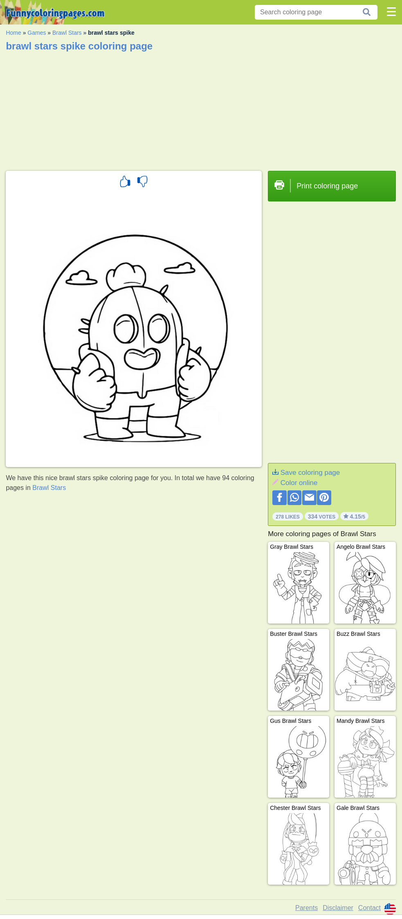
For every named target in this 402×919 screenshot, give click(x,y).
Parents (306, 907)
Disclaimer (338, 907)
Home (13, 32)
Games (36, 32)
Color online (299, 483)
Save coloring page (310, 472)
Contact (369, 907)
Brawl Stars (67, 32)
